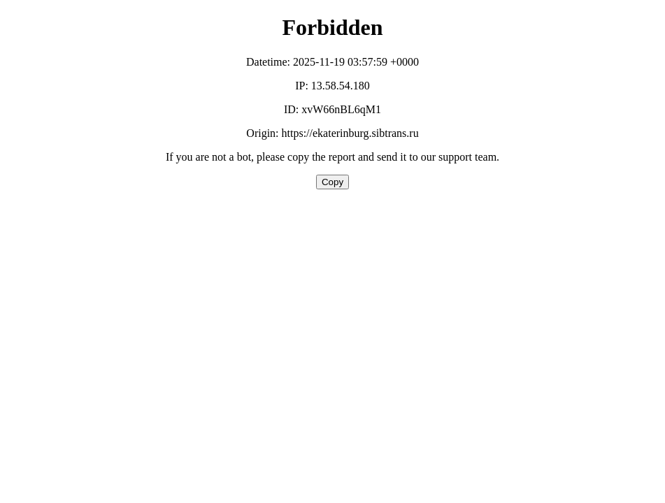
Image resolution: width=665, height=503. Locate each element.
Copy (332, 182)
